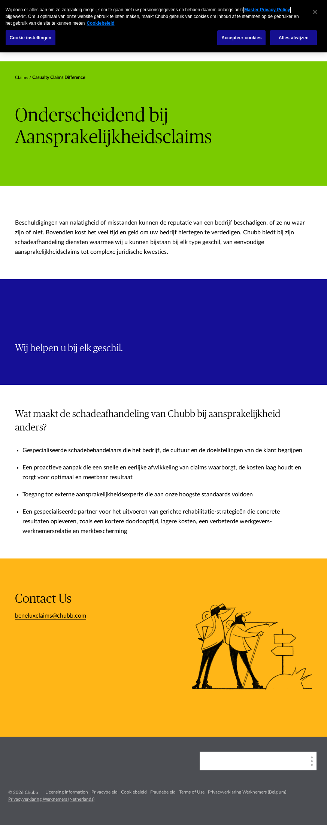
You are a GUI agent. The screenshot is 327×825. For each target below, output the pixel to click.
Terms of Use (192, 792)
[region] (163, 26)
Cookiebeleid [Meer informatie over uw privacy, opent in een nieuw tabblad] (100, 23)
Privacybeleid (104, 792)
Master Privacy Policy (267, 9)
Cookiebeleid (134, 792)
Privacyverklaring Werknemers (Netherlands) (51, 799)
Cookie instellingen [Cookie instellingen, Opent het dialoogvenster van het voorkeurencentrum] (30, 37)
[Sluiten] (315, 12)
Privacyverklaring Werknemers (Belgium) (247, 792)
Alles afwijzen (294, 37)
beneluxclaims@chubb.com (50, 616)
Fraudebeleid (163, 792)
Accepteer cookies (241, 37)
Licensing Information (66, 792)
